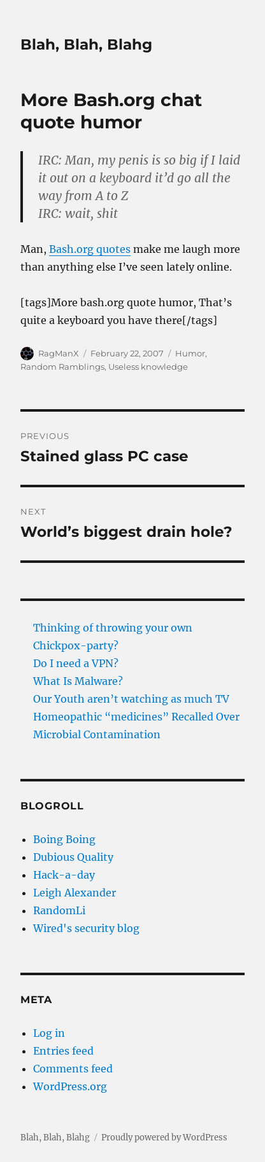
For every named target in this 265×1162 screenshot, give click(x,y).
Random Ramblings (62, 366)
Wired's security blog (86, 928)
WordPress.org (70, 1086)
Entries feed (63, 1050)
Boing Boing (64, 839)
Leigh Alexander (74, 892)
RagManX (58, 353)
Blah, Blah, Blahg (86, 44)
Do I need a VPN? (75, 663)
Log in (49, 1033)
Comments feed (73, 1068)
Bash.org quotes (90, 249)
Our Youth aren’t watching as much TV (131, 698)
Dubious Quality (73, 857)
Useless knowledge (148, 366)
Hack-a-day (64, 874)
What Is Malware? (78, 681)
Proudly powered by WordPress (164, 1137)
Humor (190, 353)
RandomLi (59, 910)
